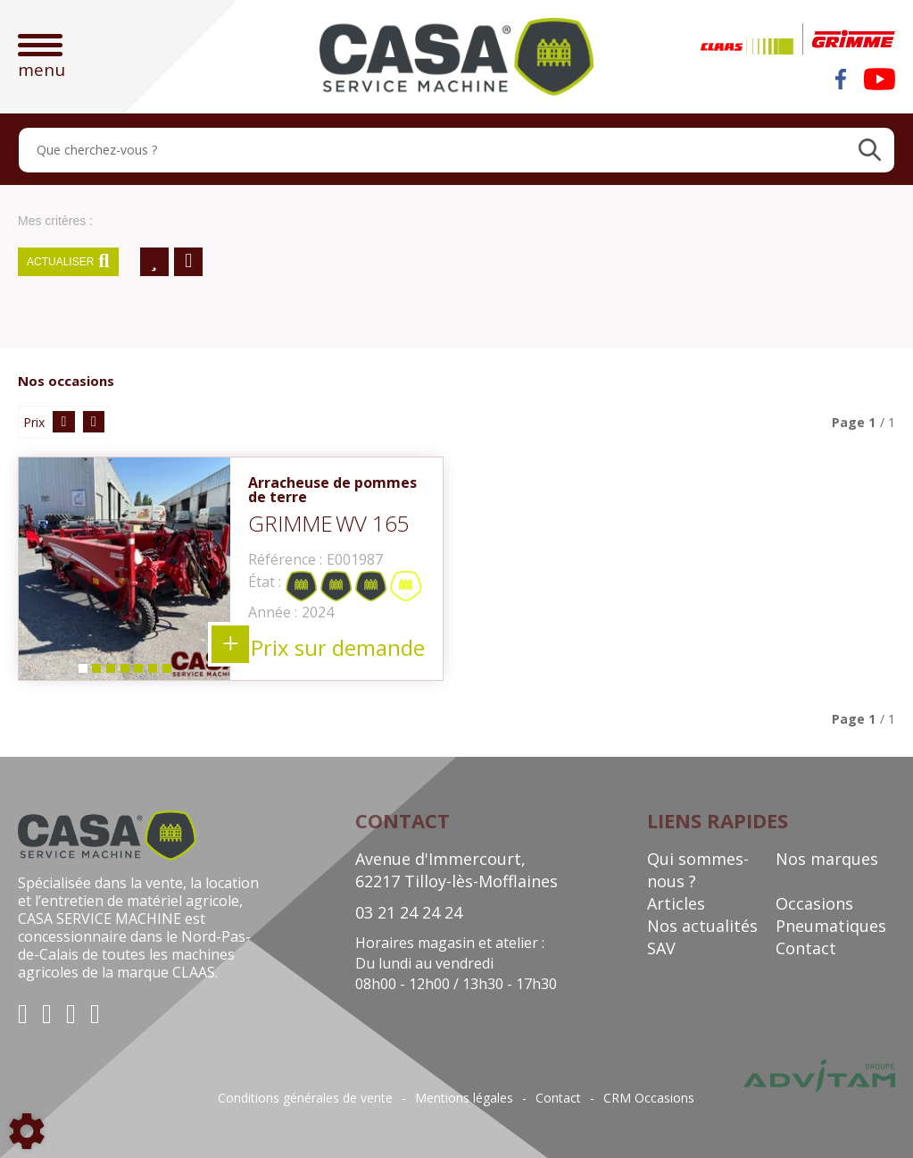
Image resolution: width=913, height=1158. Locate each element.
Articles (676, 903)
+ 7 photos (230, 644)
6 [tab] (152, 672)
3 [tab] (109, 672)
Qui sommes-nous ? (698, 870)
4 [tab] (124, 672)
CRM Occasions (648, 1098)
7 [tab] (166, 672)
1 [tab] (81, 672)
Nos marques (827, 858)
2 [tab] (95, 672)
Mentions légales (464, 1098)
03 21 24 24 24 (408, 912)
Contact (806, 948)
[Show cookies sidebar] (27, 1131)
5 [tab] (138, 672)
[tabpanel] (125, 568)
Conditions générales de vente (305, 1098)
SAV (661, 948)
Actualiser (68, 262)
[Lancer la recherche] (869, 150)
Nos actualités (702, 925)
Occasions (814, 903)
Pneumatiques (831, 925)
